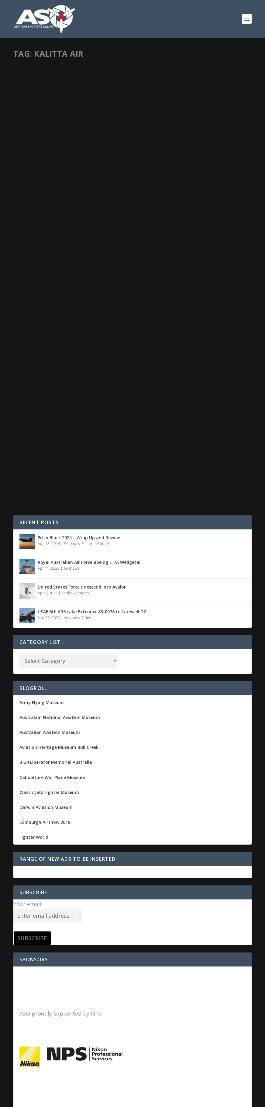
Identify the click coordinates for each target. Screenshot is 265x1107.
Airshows (71, 285)
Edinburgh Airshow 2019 (44, 540)
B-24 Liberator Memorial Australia (55, 479)
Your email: (28, 621)
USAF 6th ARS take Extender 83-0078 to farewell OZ (92, 329)
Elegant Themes (55, 1100)
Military (80, 159)
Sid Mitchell (34, 159)
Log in (25, 941)
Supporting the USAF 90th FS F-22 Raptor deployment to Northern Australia (67, 143)
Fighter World (33, 554)
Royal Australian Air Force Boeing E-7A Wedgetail (90, 280)
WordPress (112, 1100)
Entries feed (32, 956)
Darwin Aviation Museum (46, 525)
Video (84, 310)
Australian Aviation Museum (49, 450)
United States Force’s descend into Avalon (82, 304)
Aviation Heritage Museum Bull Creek (58, 465)
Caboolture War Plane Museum (52, 494)
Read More (39, 205)
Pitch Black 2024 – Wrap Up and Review (79, 255)
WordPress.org (34, 986)
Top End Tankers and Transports (189, 149)
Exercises (72, 261)
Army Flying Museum (41, 420)
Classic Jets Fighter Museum (49, 510)
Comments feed (36, 971)
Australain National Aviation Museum (59, 435)
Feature (88, 261)
